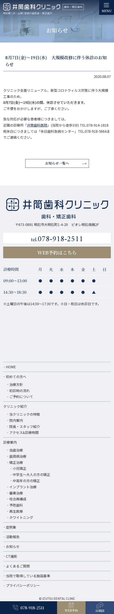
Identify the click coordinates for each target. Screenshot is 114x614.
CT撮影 (11, 556)
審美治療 (16, 492)
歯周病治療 (17, 456)
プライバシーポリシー (23, 585)
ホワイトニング (21, 517)
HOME (11, 366)
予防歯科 (16, 505)
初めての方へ (16, 376)
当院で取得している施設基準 (28, 575)
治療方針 (16, 384)
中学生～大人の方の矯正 (31, 474)
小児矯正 (19, 468)
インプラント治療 (23, 486)
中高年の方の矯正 (26, 480)
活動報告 (13, 536)
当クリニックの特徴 (24, 414)
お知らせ (13, 546)
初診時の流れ (19, 390)
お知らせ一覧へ (57, 163)
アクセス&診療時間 (24, 432)
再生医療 (16, 511)
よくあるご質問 (18, 566)
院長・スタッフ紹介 (24, 426)
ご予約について (21, 396)
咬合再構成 (17, 498)
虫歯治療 (16, 450)
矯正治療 (16, 462)
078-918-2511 (57, 238)
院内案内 (16, 420)
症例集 (11, 527)
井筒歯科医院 (37, 125)
